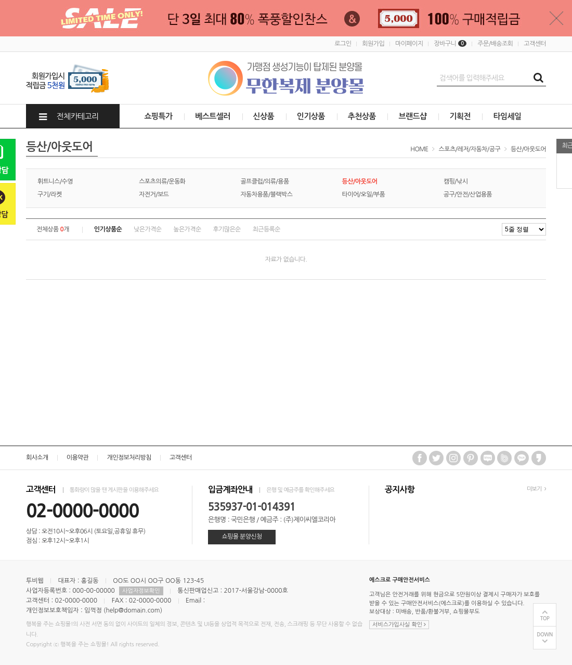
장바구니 (450, 44)
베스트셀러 (212, 116)
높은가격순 (187, 229)
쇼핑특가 (159, 116)
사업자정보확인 (141, 591)
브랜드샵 (412, 116)
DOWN (545, 634)
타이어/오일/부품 (363, 194)
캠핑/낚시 (456, 181)
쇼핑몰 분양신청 (242, 536)
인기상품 (311, 116)
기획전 (460, 116)
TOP (545, 618)
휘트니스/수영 (55, 181)
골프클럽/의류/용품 (264, 181)
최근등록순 (266, 229)
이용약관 (78, 457)
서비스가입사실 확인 (399, 625)
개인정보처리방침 (129, 457)
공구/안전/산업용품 (468, 194)
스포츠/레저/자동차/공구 (470, 149)
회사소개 (37, 457)
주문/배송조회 (495, 44)
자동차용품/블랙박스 (266, 194)
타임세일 (507, 116)
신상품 (264, 116)
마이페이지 (409, 44)
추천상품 (362, 116)
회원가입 (373, 44)
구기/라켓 (49, 194)
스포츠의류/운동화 (162, 181)
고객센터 (535, 44)
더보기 (536, 489)
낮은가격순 (147, 229)
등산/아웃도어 (528, 149)
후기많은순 (226, 229)
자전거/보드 (153, 194)
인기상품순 (108, 229)
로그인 (342, 44)
